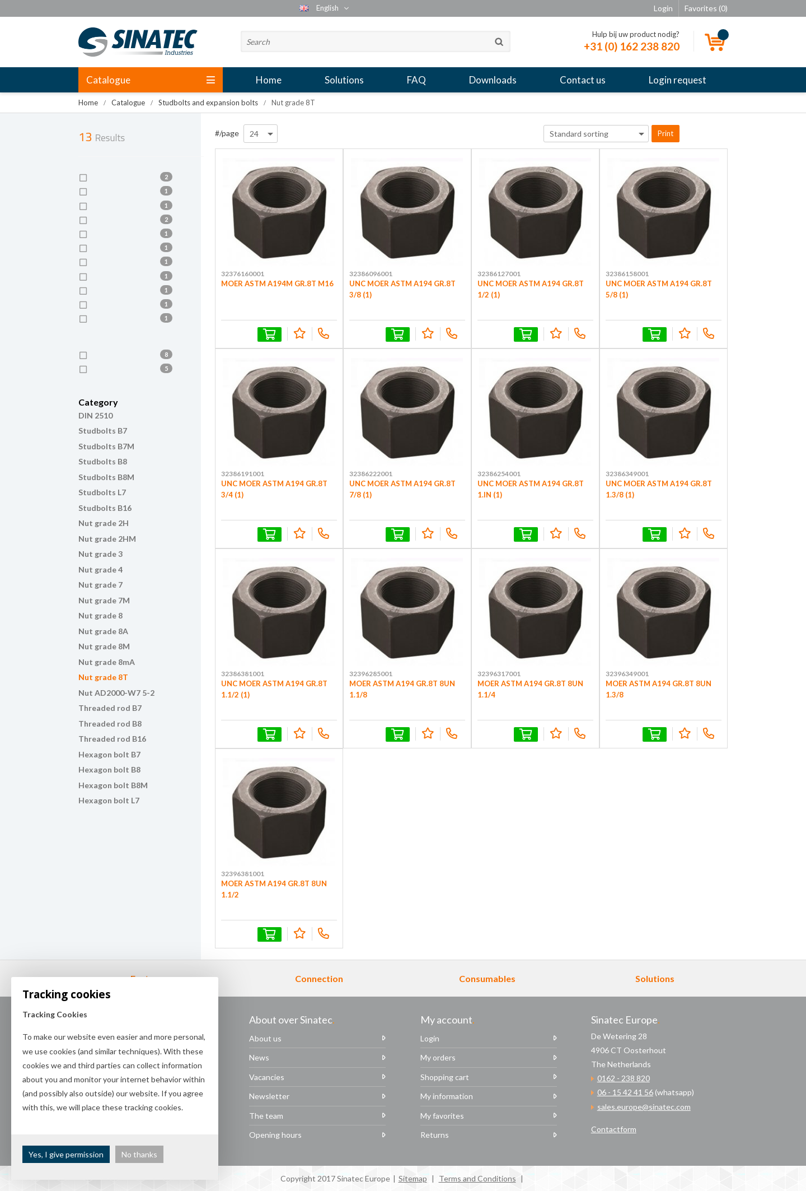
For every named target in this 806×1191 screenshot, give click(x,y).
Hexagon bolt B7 (109, 754)
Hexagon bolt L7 (108, 800)
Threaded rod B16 (112, 738)
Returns (434, 1134)
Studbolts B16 (105, 508)
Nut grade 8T (103, 677)
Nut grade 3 (100, 554)
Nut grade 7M (104, 600)
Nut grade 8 (100, 615)
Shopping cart (444, 1077)
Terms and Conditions (477, 1178)
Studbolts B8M (106, 477)
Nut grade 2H (103, 523)
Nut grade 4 (100, 569)
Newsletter (269, 1096)
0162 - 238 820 (623, 1078)
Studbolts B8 (102, 461)
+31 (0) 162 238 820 (632, 46)
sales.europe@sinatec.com (644, 1106)
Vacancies (266, 1077)
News (259, 1057)
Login (429, 1038)
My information (446, 1096)
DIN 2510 (95, 415)
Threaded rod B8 (110, 723)
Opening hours (275, 1134)
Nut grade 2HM (107, 538)
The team (266, 1115)
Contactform (613, 1129)
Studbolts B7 (102, 430)
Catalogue (150, 80)
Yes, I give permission (66, 1154)
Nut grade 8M (104, 646)
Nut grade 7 (100, 584)
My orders (438, 1057)
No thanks (139, 1154)
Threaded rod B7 (110, 708)
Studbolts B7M (106, 446)
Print (665, 133)
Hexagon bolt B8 (109, 769)
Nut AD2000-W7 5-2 (116, 692)
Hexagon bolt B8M (113, 785)
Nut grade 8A (103, 631)
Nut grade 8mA (106, 662)
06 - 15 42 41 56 (625, 1092)
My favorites (442, 1115)
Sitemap (413, 1178)
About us (265, 1038)
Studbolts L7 (102, 492)
